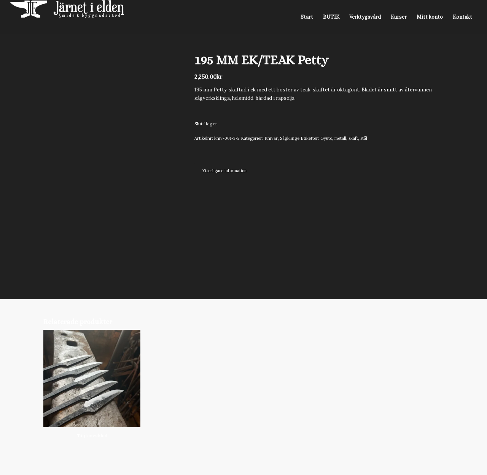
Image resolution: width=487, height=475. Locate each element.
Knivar (271, 138)
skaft (353, 138)
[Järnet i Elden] (67, 17)
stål (363, 138)
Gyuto (326, 138)
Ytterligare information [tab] (224, 170)
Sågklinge (289, 138)
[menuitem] (307, 17)
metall (340, 138)
